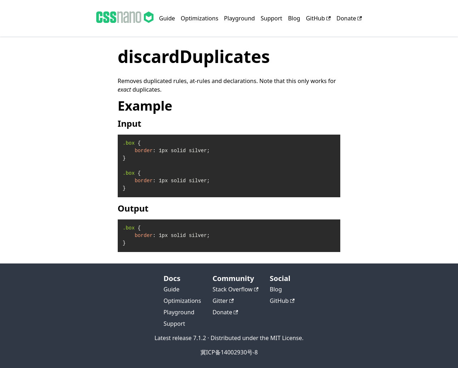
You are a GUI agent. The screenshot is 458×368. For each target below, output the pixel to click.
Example (145, 106)
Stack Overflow (235, 289)
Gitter (223, 301)
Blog (294, 18)
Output (133, 208)
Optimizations (199, 18)
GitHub (318, 18)
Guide (167, 18)
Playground (239, 18)
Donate (349, 18)
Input (129, 123)
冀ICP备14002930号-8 (229, 352)
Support (271, 18)
